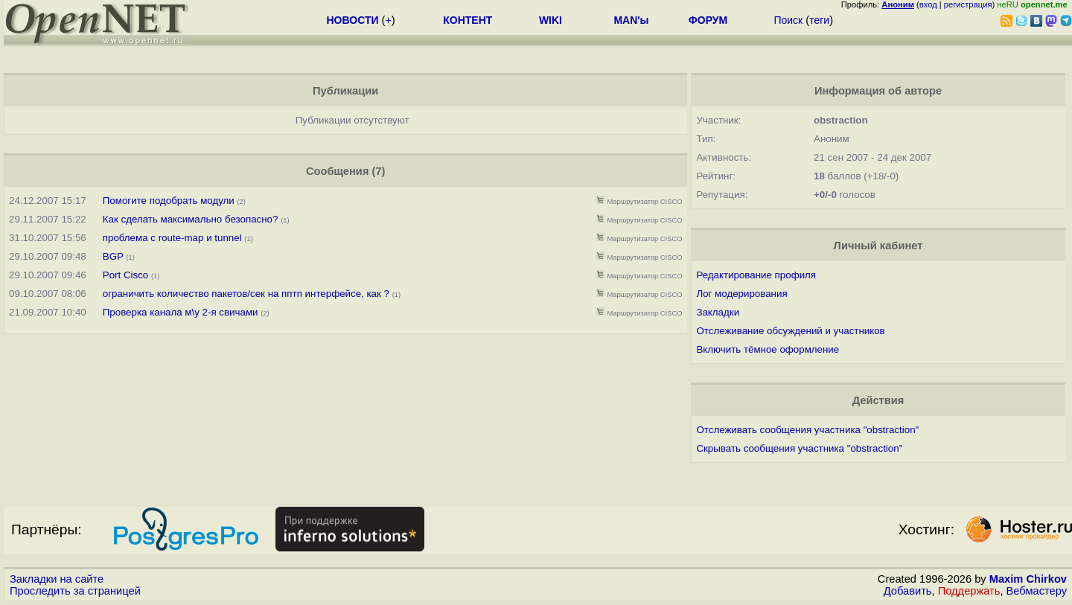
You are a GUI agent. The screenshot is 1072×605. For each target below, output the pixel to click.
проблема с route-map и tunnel (172, 237)
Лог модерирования (741, 293)
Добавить (908, 591)
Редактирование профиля (756, 275)
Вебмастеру (1036, 591)
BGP (113, 256)
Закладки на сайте (56, 579)
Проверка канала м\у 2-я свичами (180, 312)
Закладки (717, 312)
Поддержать (969, 591)
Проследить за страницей (75, 591)
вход (928, 4)
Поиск (788, 20)
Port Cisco (125, 275)
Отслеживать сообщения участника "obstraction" (807, 429)
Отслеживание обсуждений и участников (790, 330)
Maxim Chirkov (1028, 579)
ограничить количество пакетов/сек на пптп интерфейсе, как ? (246, 293)
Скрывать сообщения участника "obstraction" (799, 448)
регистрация (968, 4)
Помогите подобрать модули (168, 200)
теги (819, 20)
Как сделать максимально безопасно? (190, 219)
